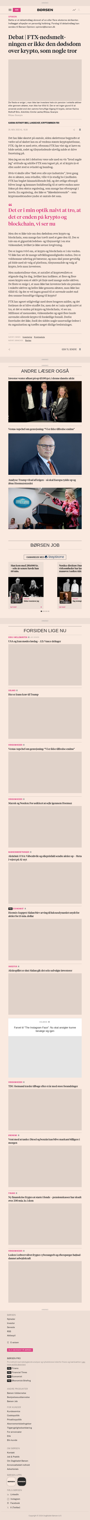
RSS (9, 1331)
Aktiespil (11, 1335)
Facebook (13, 1503)
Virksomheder (15, 745)
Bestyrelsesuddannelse (18, 1397)
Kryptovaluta (39, 337)
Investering (27, 337)
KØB (16, 10)
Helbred (43, 1022)
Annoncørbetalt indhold (18, 1465)
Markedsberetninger (18, 852)
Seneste (11, 1327)
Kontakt (11, 1452)
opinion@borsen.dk (45, 26)
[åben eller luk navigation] (10, 10)
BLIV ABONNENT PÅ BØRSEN (19, 1350)
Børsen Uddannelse (16, 1393)
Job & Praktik (13, 1456)
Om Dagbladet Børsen (17, 1460)
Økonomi (12, 1135)
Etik (9, 1436)
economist (16, 908)
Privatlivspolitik (14, 1419)
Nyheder (11, 1319)
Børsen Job (12, 1401)
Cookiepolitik (13, 1415)
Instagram (13, 1499)
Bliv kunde (12, 1440)
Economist (14, 1376)
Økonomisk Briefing (19, 1380)
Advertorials (12, 1469)
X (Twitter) (13, 1507)
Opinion (12, 17)
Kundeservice (13, 1411)
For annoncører (14, 1432)
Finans (11, 1193)
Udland (11, 690)
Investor (12, 966)
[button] (79, 10)
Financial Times (17, 1372)
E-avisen (14, 1342)
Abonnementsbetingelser (19, 1423)
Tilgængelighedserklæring (19, 1427)
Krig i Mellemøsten (17, 637)
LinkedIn (13, 1494)
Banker (28, 340)
